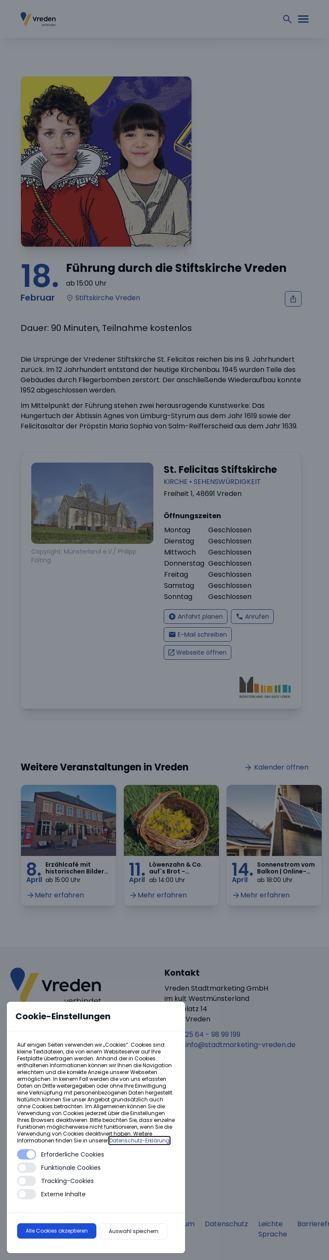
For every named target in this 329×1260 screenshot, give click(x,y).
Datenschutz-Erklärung (139, 1140)
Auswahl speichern (134, 1231)
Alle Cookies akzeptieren (57, 1230)
